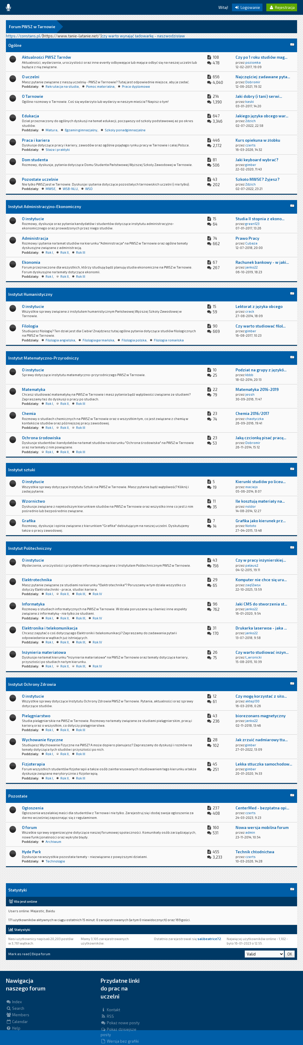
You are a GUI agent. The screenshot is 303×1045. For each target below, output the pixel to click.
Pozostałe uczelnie (40, 179)
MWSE (50, 189)
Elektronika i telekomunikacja (50, 628)
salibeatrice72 (209, 939)
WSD (89, 189)
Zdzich (250, 121)
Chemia (29, 413)
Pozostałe (18, 796)
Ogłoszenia (32, 808)
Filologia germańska (98, 340)
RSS (107, 1016)
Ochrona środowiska (41, 437)
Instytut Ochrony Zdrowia (32, 684)
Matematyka (33, 389)
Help (13, 1028)
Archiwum (53, 841)
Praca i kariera (36, 140)
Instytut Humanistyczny (30, 294)
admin (250, 832)
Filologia (30, 326)
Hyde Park (31, 851)
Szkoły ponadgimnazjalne (125, 130)
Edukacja (30, 116)
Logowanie (247, 7)
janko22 (251, 267)
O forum (29, 827)
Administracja (35, 238)
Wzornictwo (33, 501)
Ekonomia (31, 262)
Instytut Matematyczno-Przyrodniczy (43, 358)
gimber (250, 165)
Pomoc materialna (100, 86)
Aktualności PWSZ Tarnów (46, 57)
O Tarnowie (32, 96)
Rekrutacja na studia (62, 86)
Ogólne (15, 45)
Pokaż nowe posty (120, 1022)
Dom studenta (35, 159)
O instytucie (33, 218)
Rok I (49, 252)
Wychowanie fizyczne (42, 739)
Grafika (29, 520)
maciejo (251, 487)
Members (17, 1014)
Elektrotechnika (37, 579)
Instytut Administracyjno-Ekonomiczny (44, 206)
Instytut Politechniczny (29, 548)
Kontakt (110, 1009)
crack (249, 311)
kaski (249, 101)
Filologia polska (134, 340)
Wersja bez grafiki (120, 1041)
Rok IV (97, 594)
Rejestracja (282, 7)
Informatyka (33, 604)
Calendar (17, 1021)
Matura (51, 130)
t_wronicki (253, 657)
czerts (250, 145)
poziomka (253, 62)
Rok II (64, 252)
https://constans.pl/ (24, 35)
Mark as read (19, 954)
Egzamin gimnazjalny (81, 130)
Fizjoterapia (33, 764)
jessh (249, 394)
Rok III (80, 252)
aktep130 (252, 701)
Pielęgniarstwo (36, 715)
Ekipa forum (41, 954)
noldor (250, 506)
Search (15, 1008)
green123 (252, 224)
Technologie (55, 861)
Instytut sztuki (21, 469)
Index (14, 1001)
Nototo (250, 526)
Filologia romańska (169, 340)
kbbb (249, 375)
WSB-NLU (70, 189)
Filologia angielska (60, 340)
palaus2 (251, 565)
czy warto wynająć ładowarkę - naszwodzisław (143, 35)
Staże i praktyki (58, 149)
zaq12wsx (253, 585)
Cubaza (251, 243)
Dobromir (252, 82)
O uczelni (30, 76)
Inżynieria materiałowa (44, 652)
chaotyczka (254, 419)
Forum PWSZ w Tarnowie (32, 26)
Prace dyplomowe (136, 86)
